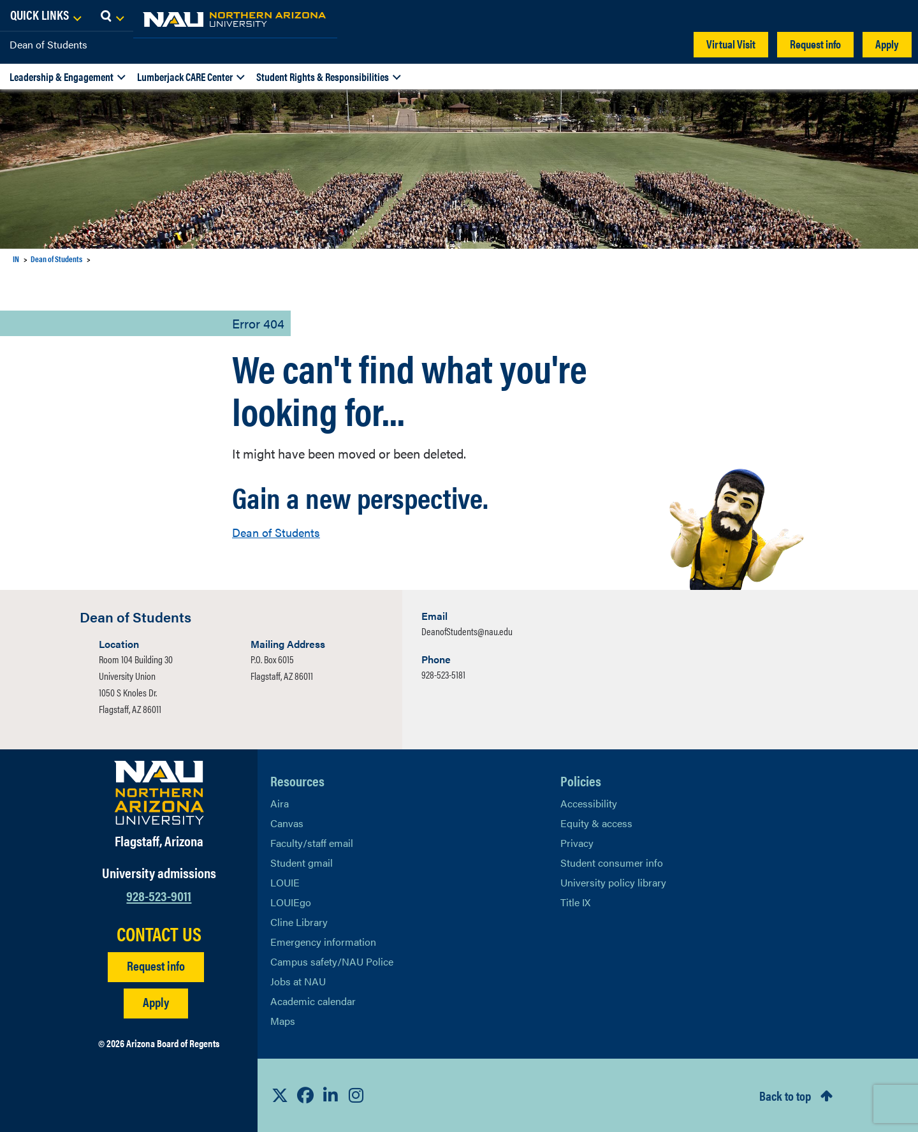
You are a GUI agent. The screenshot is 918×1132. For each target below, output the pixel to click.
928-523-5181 (443, 674)
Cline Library (299, 922)
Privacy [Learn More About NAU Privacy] (577, 843)
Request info (815, 44)
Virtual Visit (730, 44)
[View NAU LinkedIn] (331, 1095)
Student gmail (301, 862)
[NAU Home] (102, 19)
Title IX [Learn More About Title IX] (575, 902)
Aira (279, 803)
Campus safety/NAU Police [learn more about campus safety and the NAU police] (331, 961)
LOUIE (285, 882)
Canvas (286, 823)
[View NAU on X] (280, 1095)
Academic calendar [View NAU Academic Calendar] (313, 1001)
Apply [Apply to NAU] (156, 1001)
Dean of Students (48, 44)
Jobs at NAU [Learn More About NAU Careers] (298, 981)
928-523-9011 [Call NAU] (158, 895)
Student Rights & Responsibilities (322, 76)
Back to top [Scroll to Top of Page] (785, 1095)
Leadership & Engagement (61, 76)
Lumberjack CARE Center (185, 76)
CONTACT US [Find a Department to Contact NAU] (159, 933)
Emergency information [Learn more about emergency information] (323, 942)
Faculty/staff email (311, 843)
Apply (887, 44)
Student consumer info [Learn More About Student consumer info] (611, 862)
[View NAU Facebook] (305, 1095)
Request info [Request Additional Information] (156, 965)
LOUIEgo (290, 902)
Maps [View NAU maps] (282, 1021)
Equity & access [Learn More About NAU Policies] (596, 823)
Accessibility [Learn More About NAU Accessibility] (588, 803)
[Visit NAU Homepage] (159, 793)
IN (16, 259)
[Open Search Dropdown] (896, 16)
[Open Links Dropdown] (830, 16)
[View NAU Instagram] (356, 1095)
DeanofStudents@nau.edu (467, 631)
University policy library (613, 882)
